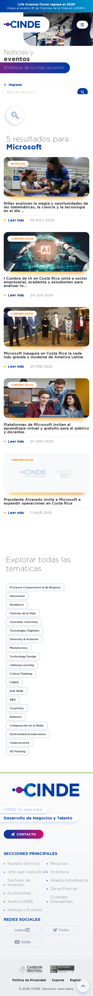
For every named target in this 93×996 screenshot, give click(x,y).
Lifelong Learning (22, 665)
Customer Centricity (24, 621)
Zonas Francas (63, 889)
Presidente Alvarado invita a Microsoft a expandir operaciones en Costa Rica (42, 501)
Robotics (16, 716)
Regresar (15, 84)
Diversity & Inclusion (24, 639)
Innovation (17, 596)
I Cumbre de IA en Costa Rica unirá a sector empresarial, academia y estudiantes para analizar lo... (45, 282)
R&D (13, 699)
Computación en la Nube (27, 725)
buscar (82, 92)
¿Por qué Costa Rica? (27, 872)
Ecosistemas (19, 893)
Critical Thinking (21, 673)
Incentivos (59, 872)
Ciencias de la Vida (23, 613)
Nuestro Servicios (24, 864)
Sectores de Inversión (19, 883)
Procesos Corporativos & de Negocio (35, 587)
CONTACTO (23, 834)
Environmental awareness (28, 734)
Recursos (59, 864)
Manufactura (19, 647)
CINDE (14, 682)
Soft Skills (16, 690)
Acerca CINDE (20, 902)
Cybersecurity (20, 742)
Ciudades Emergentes (61, 899)
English (75, 980)
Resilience (17, 604)
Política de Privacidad (29, 980)
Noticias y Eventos (25, 910)
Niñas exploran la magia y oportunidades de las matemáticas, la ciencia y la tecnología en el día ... (46, 207)
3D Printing (17, 751)
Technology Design (23, 656)
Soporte (58, 980)
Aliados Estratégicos (69, 880)
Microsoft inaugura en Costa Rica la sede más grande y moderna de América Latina (43, 355)
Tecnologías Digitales (24, 630)
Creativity (17, 708)
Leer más (16, 220)
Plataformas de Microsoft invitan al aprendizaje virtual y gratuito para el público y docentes (46, 428)
